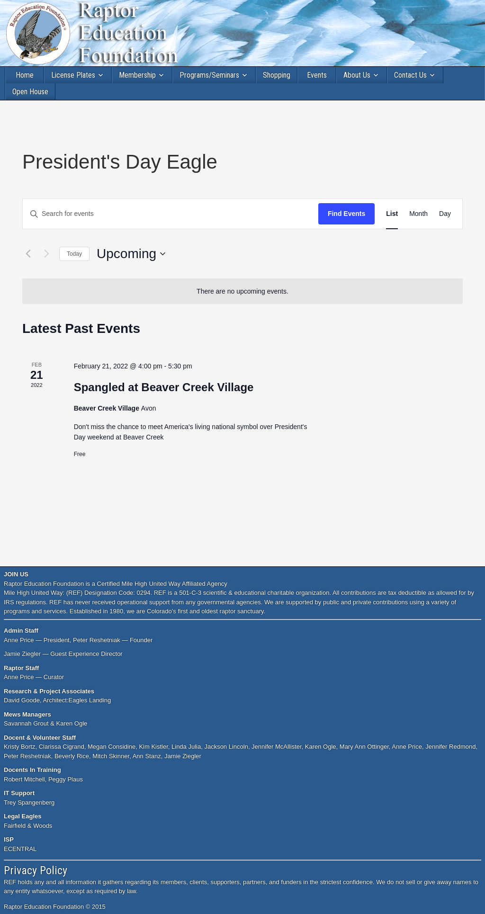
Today (74, 254)
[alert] (242, 291)
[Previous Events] (28, 254)
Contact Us (410, 75)
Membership (137, 75)
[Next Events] (46, 254)
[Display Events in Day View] (445, 214)
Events (317, 75)
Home (25, 75)
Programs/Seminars (209, 75)
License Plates (73, 75)
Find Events (346, 213)
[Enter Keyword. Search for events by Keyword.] (170, 214)
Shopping (276, 75)
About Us (356, 75)
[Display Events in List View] (392, 214)
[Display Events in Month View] (418, 214)
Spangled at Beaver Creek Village (164, 387)
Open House (30, 91)
